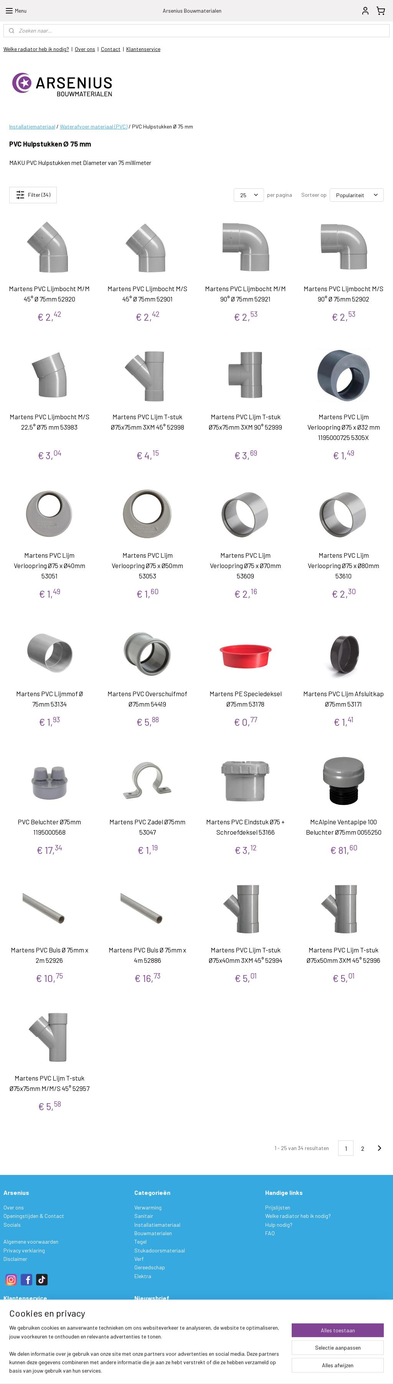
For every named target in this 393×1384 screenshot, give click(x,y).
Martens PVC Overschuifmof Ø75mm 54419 (147, 699)
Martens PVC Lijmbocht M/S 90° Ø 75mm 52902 (343, 294)
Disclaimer (15, 1258)
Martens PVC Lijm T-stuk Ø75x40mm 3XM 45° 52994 (245, 955)
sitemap (232, 1370)
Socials (12, 1224)
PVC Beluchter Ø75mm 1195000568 (49, 827)
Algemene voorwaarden (30, 1241)
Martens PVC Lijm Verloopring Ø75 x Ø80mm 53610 (343, 565)
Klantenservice (143, 49)
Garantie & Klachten (26, 1338)
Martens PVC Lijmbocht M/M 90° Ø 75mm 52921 (245, 294)
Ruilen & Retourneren (27, 1330)
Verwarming (148, 1207)
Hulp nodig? (278, 1224)
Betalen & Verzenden (27, 1321)
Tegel (140, 1241)
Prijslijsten (277, 1207)
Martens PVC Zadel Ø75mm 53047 (147, 827)
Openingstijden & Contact (33, 1216)
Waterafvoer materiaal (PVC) (93, 126)
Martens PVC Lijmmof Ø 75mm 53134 (49, 699)
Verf (139, 1258)
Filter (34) (33, 194)
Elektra (142, 1276)
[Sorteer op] (356, 195)
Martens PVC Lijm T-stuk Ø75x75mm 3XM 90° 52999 (245, 422)
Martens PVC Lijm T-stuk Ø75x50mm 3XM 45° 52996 (343, 955)
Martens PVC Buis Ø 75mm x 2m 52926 (49, 955)
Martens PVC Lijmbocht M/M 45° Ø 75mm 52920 (49, 294)
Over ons (85, 49)
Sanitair (143, 1216)
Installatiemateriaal (32, 126)
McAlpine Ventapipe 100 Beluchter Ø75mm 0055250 (343, 827)
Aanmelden (153, 1330)
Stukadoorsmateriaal (159, 1250)
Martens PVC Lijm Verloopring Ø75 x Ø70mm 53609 (245, 565)
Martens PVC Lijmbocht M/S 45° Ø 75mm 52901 (147, 294)
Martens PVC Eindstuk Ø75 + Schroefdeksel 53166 (245, 827)
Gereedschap (149, 1267)
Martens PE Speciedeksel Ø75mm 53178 (246, 699)
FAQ (270, 1233)
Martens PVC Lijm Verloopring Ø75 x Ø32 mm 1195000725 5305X (343, 427)
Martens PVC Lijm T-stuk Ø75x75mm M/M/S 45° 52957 (49, 1083)
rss (243, 1370)
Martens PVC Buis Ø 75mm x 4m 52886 (147, 955)
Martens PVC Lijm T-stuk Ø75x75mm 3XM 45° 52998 (147, 422)
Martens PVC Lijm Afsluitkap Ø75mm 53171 (343, 699)
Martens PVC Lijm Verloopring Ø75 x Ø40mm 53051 (49, 565)
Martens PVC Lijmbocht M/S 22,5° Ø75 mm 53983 (49, 422)
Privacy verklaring (24, 1250)
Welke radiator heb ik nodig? (36, 49)
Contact (111, 49)
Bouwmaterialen (153, 1233)
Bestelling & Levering (27, 1313)
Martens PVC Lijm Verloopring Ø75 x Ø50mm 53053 (147, 565)
